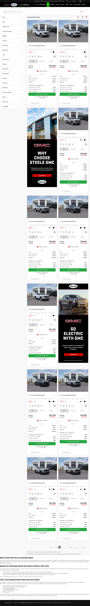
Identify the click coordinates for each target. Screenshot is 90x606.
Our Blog (84, 4)
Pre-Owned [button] (52, 4)
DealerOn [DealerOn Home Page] (22, 602)
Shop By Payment (42, 4)
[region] (42, 84)
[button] (55, 31)
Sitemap (26, 602)
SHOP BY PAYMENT (42, 94)
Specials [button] (57, 4)
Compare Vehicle (35, 103)
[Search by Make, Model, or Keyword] (43, 11)
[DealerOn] (8, 602)
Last (77, 547)
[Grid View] (82, 17)
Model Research (77, 4)
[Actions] (54, 46)
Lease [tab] (51, 61)
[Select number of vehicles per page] (84, 547)
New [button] (37, 4)
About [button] (71, 4)
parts (12, 589)
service (7, 589)
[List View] (86, 17)
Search (81, 11)
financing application (10, 588)
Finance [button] (67, 4)
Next (72, 547)
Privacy (30, 602)
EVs (48, 4)
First (51, 547)
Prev (56, 547)
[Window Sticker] (55, 56)
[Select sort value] (78, 17)
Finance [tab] (42, 61)
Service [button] (62, 4)
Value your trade (6, 590)
